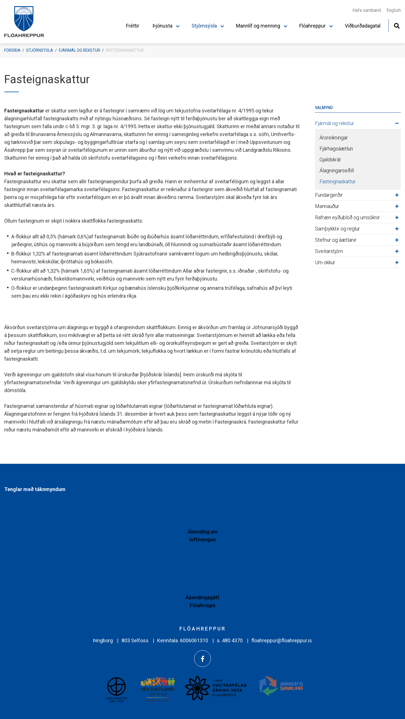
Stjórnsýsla (39, 50)
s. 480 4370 (230, 640)
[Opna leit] (396, 25)
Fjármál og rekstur (79, 50)
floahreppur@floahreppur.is (281, 640)
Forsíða (12, 50)
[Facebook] (202, 658)
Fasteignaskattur (125, 50)
